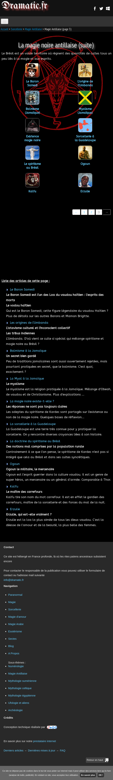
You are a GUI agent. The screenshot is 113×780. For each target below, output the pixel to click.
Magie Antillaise (33, 29)
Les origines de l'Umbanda (29, 322)
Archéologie (15, 710)
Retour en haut (95, 760)
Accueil (4, 29)
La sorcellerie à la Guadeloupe (33, 424)
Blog (11, 646)
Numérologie (16, 666)
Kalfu (19, 486)
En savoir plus (88, 775)
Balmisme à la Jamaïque (28, 350)
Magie (12, 602)
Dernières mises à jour (41, 750)
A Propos (13, 653)
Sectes (12, 638)
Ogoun (18, 464)
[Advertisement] (56, 247)
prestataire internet (44, 741)
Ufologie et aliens (18, 702)
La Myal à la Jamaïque (27, 378)
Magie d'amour (17, 616)
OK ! (101, 775)
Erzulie (15, 509)
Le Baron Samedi (22, 289)
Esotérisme (15, 631)
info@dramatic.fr (14, 579)
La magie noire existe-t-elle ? (32, 401)
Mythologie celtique (20, 688)
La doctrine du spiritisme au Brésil (35, 441)
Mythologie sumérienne (22, 680)
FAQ (62, 750)
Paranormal (15, 594)
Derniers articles (13, 750)
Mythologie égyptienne (22, 695)
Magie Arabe (16, 624)
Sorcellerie (16, 29)
